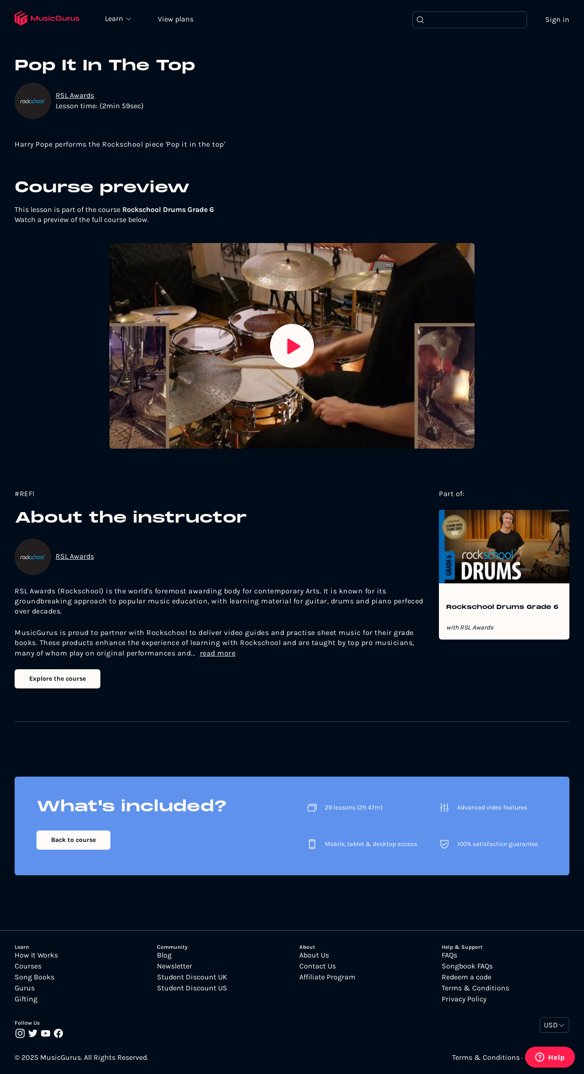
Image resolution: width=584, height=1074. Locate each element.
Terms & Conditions (475, 988)
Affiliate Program (327, 977)
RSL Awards (75, 95)
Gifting (26, 999)
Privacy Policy (464, 999)
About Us (314, 955)
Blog (164, 955)
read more (218, 653)
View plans (175, 19)
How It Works (36, 955)
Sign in (557, 19)
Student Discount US (192, 988)
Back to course (73, 840)
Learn (115, 18)
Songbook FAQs (467, 966)
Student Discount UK (192, 977)
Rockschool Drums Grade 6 (502, 607)
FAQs (449, 955)
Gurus (25, 988)
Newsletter (174, 966)
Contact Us (317, 966)
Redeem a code (466, 977)
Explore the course (57, 678)
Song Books (34, 977)
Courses (28, 966)
